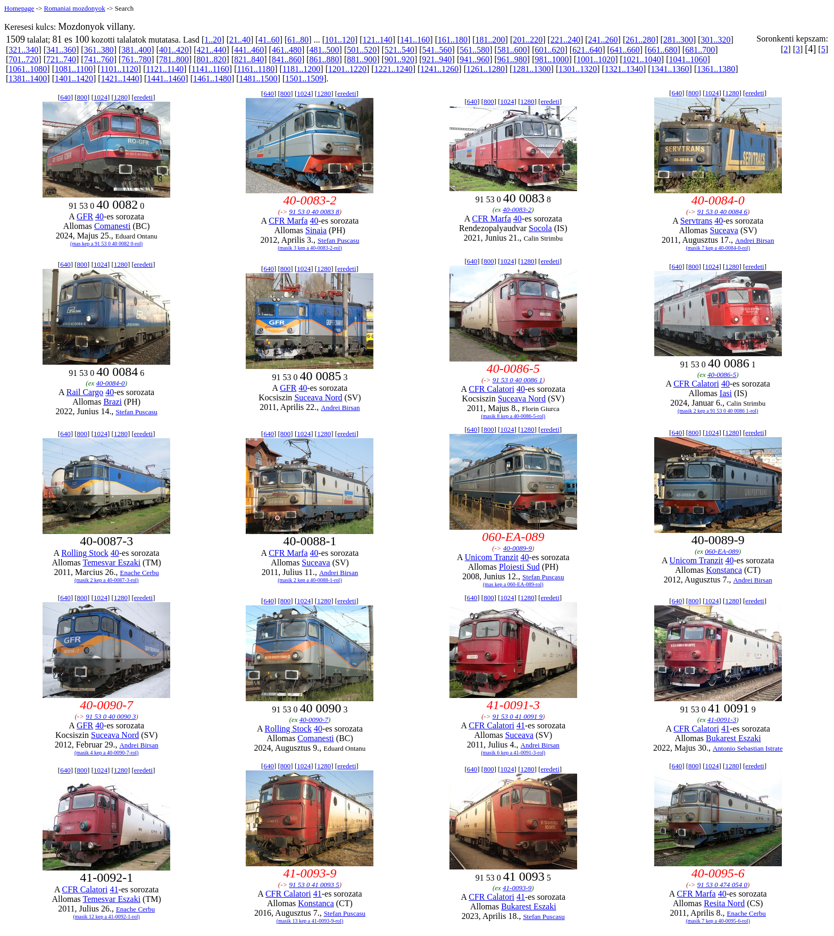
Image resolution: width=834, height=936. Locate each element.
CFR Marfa (288, 220)
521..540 (399, 49)
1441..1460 (166, 78)
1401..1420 (74, 78)
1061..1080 (28, 68)
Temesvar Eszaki (111, 562)
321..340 (23, 49)
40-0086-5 (721, 375)
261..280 (640, 39)
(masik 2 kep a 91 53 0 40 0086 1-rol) (718, 411)
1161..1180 (255, 68)
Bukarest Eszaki (733, 738)
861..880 (324, 59)
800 (82, 97)
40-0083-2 (517, 210)
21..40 (240, 39)
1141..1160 (210, 68)
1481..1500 (258, 78)
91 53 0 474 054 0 (722, 885)
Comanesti (112, 226)
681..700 (700, 49)
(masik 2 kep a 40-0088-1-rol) (310, 580)
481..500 (324, 49)
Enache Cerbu (139, 573)
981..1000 (552, 59)
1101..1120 (119, 68)
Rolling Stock (84, 552)
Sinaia (316, 230)
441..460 (249, 49)
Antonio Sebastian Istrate (747, 748)
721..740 (61, 59)
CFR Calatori (491, 388)
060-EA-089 (722, 551)
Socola (540, 228)
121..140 (378, 39)
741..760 (99, 59)
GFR (85, 216)
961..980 (512, 59)
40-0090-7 (313, 720)
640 (65, 97)
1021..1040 (642, 59)
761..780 (136, 59)
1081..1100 (74, 68)
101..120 (340, 39)
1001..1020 (596, 59)
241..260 (603, 39)
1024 (100, 97)
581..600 (512, 49)
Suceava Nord (318, 397)
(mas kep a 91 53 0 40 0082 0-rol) (106, 244)
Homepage (19, 8)
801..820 (212, 59)
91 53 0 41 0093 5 (314, 885)
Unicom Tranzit (492, 557)
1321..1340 (624, 68)
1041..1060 (688, 59)
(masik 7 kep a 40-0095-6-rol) (718, 921)
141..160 (415, 39)
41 (520, 725)
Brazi (112, 401)
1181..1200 (301, 68)
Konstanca (724, 569)
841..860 (287, 59)
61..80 (297, 39)
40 (99, 216)
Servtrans (696, 220)
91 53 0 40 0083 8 (314, 212)
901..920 (399, 59)
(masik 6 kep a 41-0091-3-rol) (513, 753)
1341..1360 (670, 68)
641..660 (625, 49)
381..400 (136, 49)
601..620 (550, 49)
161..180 (453, 39)
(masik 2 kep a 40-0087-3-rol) (106, 580)
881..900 (362, 59)
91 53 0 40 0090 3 (111, 716)
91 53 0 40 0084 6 (722, 212)
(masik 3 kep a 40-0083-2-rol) (310, 248)
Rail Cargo (84, 392)
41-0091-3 (721, 720)
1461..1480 (212, 78)
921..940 (437, 59)
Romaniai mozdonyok (74, 8)
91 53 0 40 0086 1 (518, 380)
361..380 (99, 49)
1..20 (212, 39)
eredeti (143, 97)
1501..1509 (304, 78)
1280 (121, 97)
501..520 (362, 49)
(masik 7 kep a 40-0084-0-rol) (718, 248)
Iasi (726, 393)
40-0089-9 (517, 548)
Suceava (724, 230)
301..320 (716, 39)
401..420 (174, 49)
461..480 (287, 49)
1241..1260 (439, 68)
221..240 (565, 39)
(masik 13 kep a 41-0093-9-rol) (310, 921)
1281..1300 (532, 68)
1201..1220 (347, 68)
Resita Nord (724, 903)
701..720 (23, 59)
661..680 (662, 49)
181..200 (490, 39)
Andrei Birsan (754, 240)
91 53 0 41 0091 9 (518, 716)
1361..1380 (716, 68)
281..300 (678, 39)
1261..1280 (485, 68)
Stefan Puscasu (338, 240)
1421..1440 (120, 78)
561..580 (474, 49)
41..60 (269, 39)
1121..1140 (165, 68)
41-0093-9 (517, 888)
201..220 (528, 39)
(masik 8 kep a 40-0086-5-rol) (513, 416)
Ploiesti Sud (519, 566)
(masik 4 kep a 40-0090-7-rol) (106, 753)
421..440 (212, 49)
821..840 (249, 59)
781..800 (174, 59)
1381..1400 (28, 78)
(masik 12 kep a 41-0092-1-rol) (106, 916)
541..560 (437, 49)
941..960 (474, 59)
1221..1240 (393, 68)
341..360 (61, 49)
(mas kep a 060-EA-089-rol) (513, 584)
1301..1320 (577, 68)
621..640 (587, 49)
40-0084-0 (110, 383)
